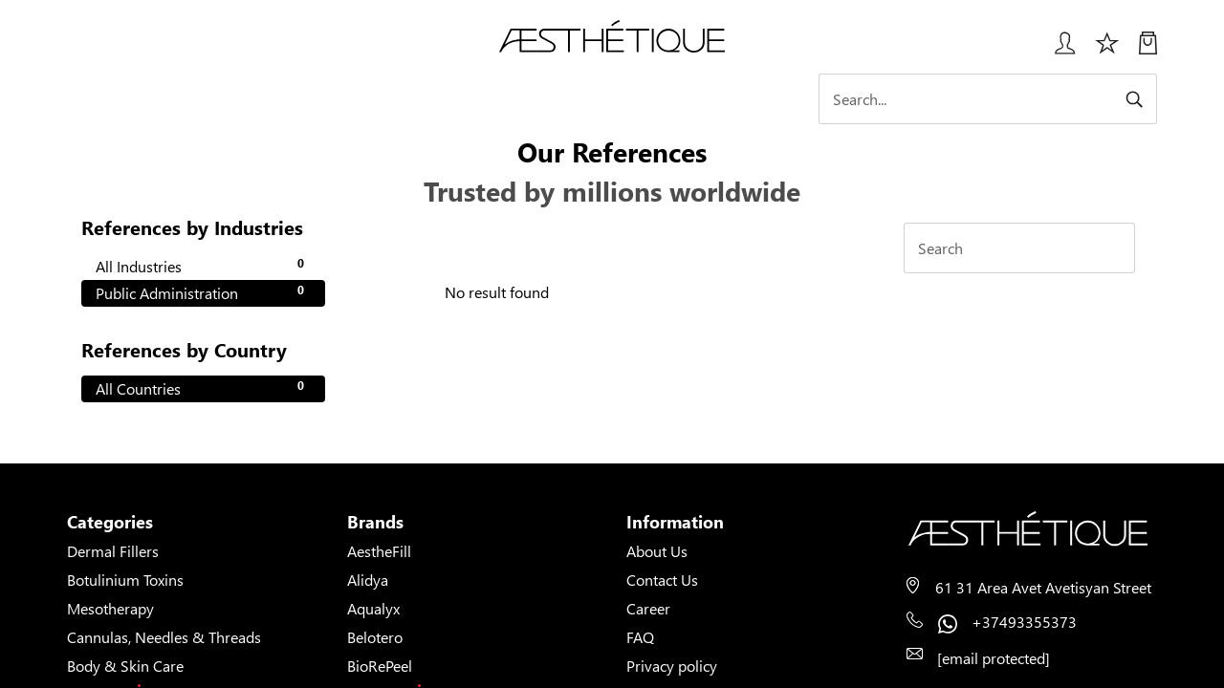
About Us (657, 551)
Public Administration (203, 292)
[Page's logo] (1032, 529)
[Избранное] (1107, 50)
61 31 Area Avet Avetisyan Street (1043, 587)
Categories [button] (110, 521)
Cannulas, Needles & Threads (164, 637)
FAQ (640, 637)
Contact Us (662, 580)
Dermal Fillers (113, 551)
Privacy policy (671, 666)
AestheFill (379, 551)
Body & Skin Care (125, 666)
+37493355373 (1024, 622)
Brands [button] (375, 521)
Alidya (367, 580)
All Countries (203, 387)
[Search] (989, 99)
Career (648, 608)
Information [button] (675, 521)
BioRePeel (379, 666)
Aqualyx (373, 608)
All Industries (203, 265)
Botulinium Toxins (125, 580)
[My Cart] (1148, 50)
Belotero (375, 637)
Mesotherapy (110, 608)
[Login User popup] (1058, 50)
